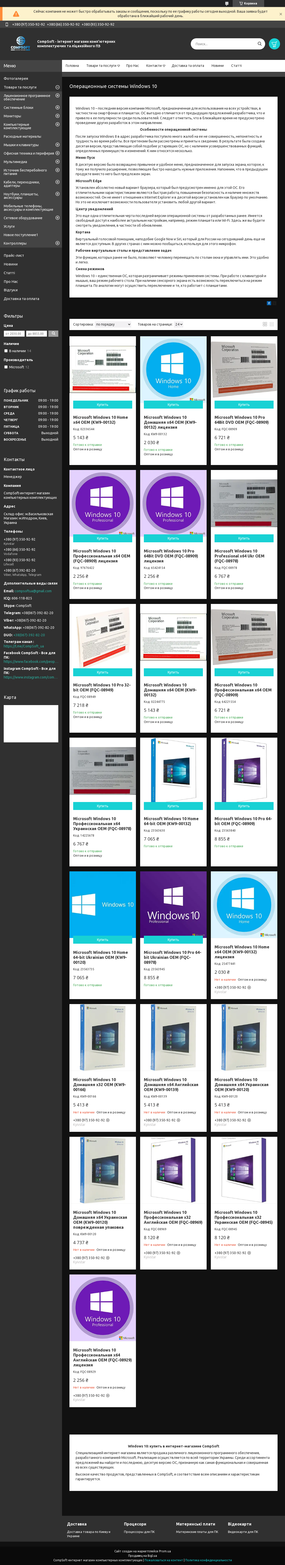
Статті (236, 66)
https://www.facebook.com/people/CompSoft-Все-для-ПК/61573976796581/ (31, 662)
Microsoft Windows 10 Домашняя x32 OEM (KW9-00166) (99, 1084)
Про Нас (132, 66)
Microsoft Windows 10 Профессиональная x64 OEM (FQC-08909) (243, 690)
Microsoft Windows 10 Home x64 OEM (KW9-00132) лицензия (242, 952)
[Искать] (259, 43)
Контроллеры (15, 243)
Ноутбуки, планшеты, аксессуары (21, 196)
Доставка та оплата (188, 66)
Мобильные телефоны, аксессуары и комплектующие (28, 207)
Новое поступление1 (21, 235)
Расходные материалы (22, 136)
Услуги (9, 226)
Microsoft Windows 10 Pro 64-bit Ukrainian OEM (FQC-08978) (172, 957)
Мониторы (12, 116)
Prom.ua (165, 1551)
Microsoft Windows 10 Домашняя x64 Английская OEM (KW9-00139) (171, 1084)
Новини (218, 66)
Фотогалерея (16, 78)
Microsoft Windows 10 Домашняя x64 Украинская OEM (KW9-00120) (242, 1084)
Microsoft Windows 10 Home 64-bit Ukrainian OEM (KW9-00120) (100, 957)
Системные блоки (18, 108)
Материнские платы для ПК (197, 1531)
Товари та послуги (101, 66)
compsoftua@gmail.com (33, 591)
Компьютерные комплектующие (17, 126)
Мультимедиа (15, 162)
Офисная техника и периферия (29, 153)
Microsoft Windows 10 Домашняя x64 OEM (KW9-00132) (170, 690)
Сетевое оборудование (23, 218)
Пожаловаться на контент (164, 1560)
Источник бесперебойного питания (25, 172)
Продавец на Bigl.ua (142, 1555)
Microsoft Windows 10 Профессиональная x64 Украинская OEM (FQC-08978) (102, 823)
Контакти (154, 66)
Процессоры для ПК (139, 1531)
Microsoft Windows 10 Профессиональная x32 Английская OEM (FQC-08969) (173, 1217)
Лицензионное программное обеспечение (27, 97)
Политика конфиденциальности (208, 1560)
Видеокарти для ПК (243, 1531)
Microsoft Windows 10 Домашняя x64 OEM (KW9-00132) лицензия (170, 422)
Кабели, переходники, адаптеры (22, 184)
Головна (72, 66)
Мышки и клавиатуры (21, 145)
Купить (102, 405)
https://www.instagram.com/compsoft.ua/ (31, 677)
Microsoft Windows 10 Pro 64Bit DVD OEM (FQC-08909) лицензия (171, 556)
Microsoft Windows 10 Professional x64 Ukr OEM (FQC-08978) (239, 556)
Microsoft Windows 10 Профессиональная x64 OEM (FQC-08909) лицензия (101, 556)
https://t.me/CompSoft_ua (24, 646)
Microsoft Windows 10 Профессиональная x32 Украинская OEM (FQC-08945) (244, 1217)
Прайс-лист (14, 255)
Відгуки (11, 290)
